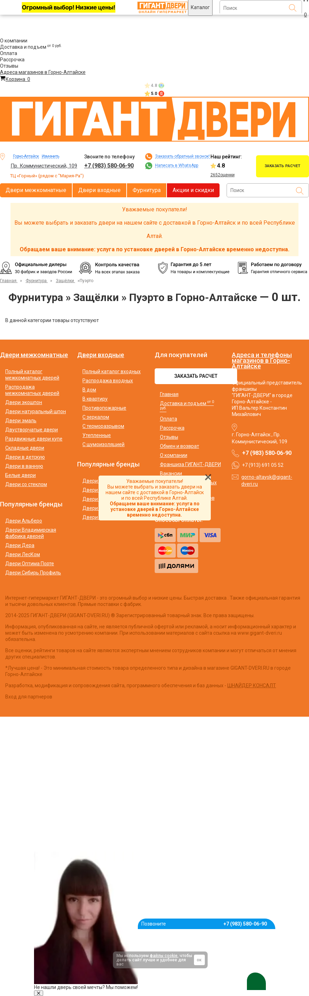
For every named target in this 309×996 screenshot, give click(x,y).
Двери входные (99, 190)
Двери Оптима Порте (29, 563)
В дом (89, 390)
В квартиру (95, 399)
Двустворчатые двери (31, 429)
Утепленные (96, 435)
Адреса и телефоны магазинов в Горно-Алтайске (262, 360)
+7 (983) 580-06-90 (109, 165)
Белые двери (20, 475)
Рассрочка (12, 59)
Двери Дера (19, 545)
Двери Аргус (97, 499)
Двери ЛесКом (22, 554)
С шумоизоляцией (103, 444)
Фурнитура (147, 190)
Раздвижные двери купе (33, 439)
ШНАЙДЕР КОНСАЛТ (251, 685)
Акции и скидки (193, 190)
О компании (13, 40)
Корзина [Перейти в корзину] (15, 79)
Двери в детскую (25, 457)
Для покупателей (181, 355)
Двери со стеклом (26, 484)
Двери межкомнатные (36, 190)
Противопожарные (104, 408)
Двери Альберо (23, 521)
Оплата (8, 53)
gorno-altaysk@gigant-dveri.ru (266, 480)
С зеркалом (95, 417)
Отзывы (9, 66)
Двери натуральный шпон (35, 411)
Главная (169, 394)
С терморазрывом (103, 426)
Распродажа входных (107, 380)
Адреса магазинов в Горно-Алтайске (43, 72)
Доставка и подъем (31, 47)
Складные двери (24, 448)
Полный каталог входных (111, 371)
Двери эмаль (20, 420)
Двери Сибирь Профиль (33, 572)
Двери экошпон (23, 402)
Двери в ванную (24, 466)
